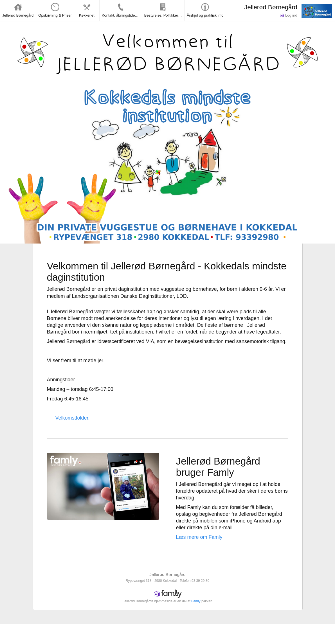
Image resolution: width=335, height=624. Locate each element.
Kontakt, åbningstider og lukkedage (122, 10)
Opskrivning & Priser (54, 10)
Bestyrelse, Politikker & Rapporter (164, 10)
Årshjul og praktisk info (205, 10)
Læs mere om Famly (199, 537)
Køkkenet (87, 10)
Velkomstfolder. (72, 418)
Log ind (288, 15)
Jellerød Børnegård (270, 7)
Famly (196, 601)
